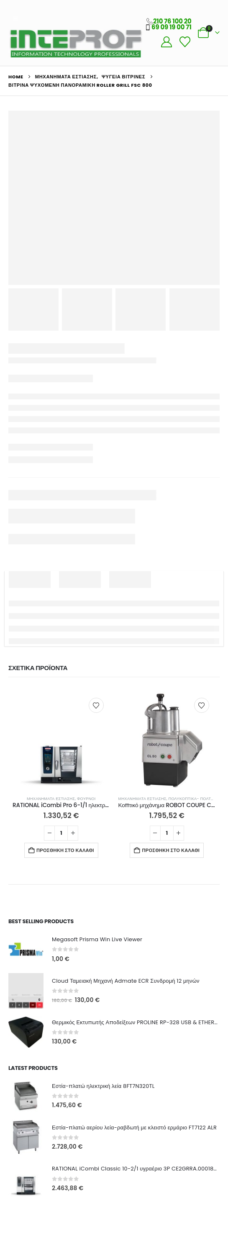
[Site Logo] (75, 43)
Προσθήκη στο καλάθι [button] (65, 850)
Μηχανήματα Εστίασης (51, 798)
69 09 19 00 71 (171, 27)
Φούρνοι (86, 798)
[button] (15, 19)
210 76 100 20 (172, 21)
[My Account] (166, 41)
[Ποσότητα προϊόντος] (61, 833)
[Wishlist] (184, 41)
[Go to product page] (61, 740)
